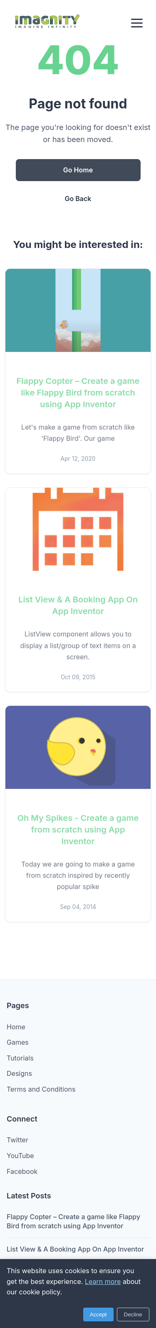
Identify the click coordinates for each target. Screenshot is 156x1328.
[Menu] (137, 23)
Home (16, 1027)
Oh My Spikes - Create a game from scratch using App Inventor (78, 831)
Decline (133, 1314)
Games (18, 1042)
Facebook (22, 1171)
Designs (19, 1073)
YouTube (20, 1155)
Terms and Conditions (41, 1089)
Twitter (17, 1140)
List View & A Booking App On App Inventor (75, 1249)
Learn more (103, 1281)
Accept (98, 1314)
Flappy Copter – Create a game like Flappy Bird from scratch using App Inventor (78, 394)
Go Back (78, 198)
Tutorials (20, 1058)
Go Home (78, 170)
